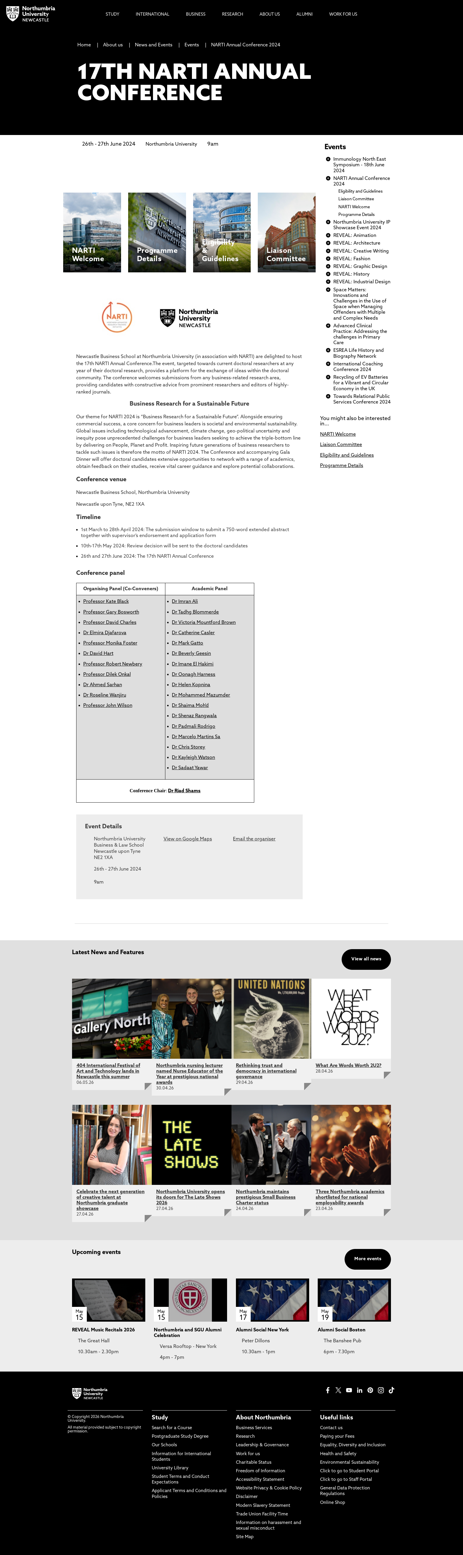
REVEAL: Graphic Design (360, 266)
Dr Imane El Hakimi (192, 664)
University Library (170, 1468)
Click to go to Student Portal (349, 1471)
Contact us (331, 1428)
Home (84, 45)
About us (113, 45)
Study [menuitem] (112, 14)
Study (160, 1418)
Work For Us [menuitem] (343, 14)
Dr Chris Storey (188, 747)
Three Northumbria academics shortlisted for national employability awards (350, 1198)
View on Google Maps (188, 839)
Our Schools (164, 1445)
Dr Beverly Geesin (191, 653)
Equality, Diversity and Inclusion (353, 1445)
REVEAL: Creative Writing (361, 251)
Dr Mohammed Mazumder (201, 695)
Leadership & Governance (262, 1445)
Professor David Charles (109, 622)
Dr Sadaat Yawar (190, 768)
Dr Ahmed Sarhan (102, 685)
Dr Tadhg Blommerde (195, 612)
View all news (366, 959)
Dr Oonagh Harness (193, 674)
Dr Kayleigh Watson (193, 757)
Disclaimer (247, 1497)
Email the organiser (254, 839)
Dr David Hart (98, 653)
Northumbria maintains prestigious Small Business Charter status (266, 1198)
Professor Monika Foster (110, 643)
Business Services (254, 1428)
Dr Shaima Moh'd (190, 705)
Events (192, 45)
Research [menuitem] (232, 14)
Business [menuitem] (196, 14)
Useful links (336, 1418)
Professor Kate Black (106, 601)
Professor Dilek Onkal (107, 674)
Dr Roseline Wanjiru (104, 695)
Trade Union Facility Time (262, 1514)
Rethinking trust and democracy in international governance (266, 1071)
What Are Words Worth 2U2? (349, 1065)
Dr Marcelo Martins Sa (196, 737)
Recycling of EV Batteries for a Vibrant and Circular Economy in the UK (361, 383)
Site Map (245, 1537)
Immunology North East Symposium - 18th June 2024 (359, 165)
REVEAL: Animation (354, 235)
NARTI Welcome (354, 207)
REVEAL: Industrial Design (361, 282)
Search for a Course (172, 1428)
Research (245, 1436)
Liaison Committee (356, 199)
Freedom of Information (260, 1471)
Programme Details (356, 215)
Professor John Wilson (107, 705)
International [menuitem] (152, 14)
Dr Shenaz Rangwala (194, 716)
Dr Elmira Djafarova (104, 633)
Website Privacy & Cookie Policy (269, 1488)
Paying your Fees (337, 1436)
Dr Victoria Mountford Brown (204, 622)
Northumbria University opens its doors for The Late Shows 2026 (190, 1198)
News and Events (153, 45)
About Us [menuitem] (270, 14)
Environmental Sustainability (349, 1462)
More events (367, 1259)
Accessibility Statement (260, 1480)
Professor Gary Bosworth (111, 612)
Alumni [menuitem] (304, 14)
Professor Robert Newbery (112, 664)
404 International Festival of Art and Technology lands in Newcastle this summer (108, 1071)
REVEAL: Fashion (351, 259)
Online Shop (332, 1503)
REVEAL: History (351, 274)
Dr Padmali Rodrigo (193, 726)
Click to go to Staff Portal (346, 1480)
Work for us (248, 1454)
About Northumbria (263, 1418)
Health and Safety (338, 1454)
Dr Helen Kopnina (191, 685)
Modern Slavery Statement (263, 1506)
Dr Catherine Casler (193, 633)
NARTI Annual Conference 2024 (245, 45)
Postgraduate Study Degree (180, 1436)
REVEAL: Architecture (356, 243)
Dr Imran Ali (185, 601)
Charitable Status (253, 1462)
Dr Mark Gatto (187, 643)
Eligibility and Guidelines (360, 191)
